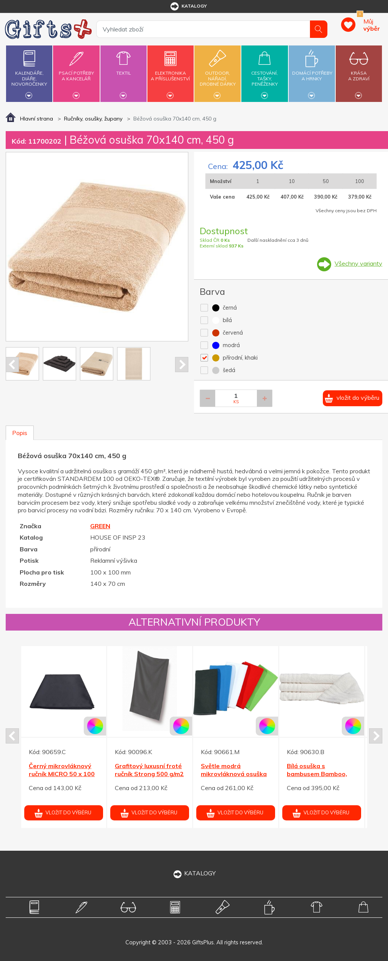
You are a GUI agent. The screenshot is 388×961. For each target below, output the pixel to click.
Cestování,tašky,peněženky (264, 72)
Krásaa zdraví (359, 71)
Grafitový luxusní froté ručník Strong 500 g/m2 (149, 770)
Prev (12, 364)
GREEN (100, 526)
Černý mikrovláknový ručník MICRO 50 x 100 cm (62, 774)
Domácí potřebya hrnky (312, 71)
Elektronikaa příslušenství (170, 71)
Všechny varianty (358, 263)
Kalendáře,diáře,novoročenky (29, 72)
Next (181, 364)
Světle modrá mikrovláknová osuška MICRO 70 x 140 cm (234, 774)
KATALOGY (194, 873)
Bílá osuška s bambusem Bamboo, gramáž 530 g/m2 (317, 774)
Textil (123, 68)
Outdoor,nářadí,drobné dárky (217, 72)
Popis (19, 433)
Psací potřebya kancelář (76, 71)
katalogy (188, 6)
